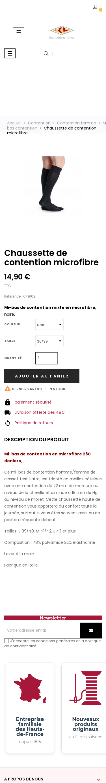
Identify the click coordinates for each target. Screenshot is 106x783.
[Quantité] (46, 358)
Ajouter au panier (42, 376)
